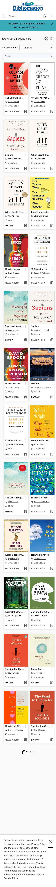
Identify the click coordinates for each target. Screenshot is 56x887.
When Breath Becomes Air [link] (40, 155)
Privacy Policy (38, 844)
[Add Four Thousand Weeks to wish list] (51, 226)
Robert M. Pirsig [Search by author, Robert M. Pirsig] (40, 616)
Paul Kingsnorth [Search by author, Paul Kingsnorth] (14, 616)
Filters (7, 56)
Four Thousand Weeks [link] (40, 212)
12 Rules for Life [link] (39, 269)
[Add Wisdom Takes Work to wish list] (25, 569)
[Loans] (45, 16)
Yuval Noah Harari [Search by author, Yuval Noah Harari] (15, 159)
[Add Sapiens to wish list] (25, 169)
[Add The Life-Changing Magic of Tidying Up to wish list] (25, 340)
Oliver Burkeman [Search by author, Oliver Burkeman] (41, 216)
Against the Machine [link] (14, 612)
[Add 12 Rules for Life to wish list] (51, 283)
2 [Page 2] (27, 752)
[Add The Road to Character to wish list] (25, 683)
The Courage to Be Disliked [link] (14, 98)
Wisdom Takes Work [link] (14, 555)
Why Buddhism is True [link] (40, 440)
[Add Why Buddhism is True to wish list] (51, 454)
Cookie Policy (11, 878)
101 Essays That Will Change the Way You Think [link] (40, 98)
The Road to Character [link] (14, 669)
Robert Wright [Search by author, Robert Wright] (39, 444)
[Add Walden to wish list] (51, 397)
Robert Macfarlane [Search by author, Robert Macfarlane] (41, 501)
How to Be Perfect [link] (40, 555)
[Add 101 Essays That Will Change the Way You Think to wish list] (51, 112)
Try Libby (13, 23)
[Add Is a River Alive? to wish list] (51, 512)
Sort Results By (10, 47)
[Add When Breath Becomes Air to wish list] (51, 169)
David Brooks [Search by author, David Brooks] (13, 273)
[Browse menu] (51, 16)
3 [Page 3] (30, 752)
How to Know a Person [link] (14, 269)
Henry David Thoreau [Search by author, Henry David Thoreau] (42, 387)
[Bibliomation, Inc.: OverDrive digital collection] (28, 6)
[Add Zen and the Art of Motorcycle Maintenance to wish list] (51, 626)
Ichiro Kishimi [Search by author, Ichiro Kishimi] (13, 102)
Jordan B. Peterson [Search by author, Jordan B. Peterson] (41, 273)
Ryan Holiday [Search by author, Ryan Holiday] (13, 559)
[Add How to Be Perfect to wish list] (51, 569)
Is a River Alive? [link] (39, 498)
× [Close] (50, 842)
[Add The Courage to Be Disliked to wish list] (25, 112)
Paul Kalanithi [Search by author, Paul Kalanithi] (39, 159)
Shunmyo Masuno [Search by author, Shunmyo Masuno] (15, 730)
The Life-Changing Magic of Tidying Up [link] (14, 326)
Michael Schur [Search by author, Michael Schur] (40, 559)
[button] (46, 39)
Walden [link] (35, 383)
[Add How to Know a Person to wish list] (25, 283)
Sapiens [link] (9, 155)
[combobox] (22, 16)
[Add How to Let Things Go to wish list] (25, 740)
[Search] (4, 16)
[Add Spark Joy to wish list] (51, 683)
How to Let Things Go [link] (14, 726)
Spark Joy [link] (36, 669)
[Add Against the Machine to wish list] (25, 626)
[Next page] (34, 752)
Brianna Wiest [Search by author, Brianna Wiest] (39, 102)
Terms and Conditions (15, 844)
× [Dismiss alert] (52, 24)
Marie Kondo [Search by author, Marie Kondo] (13, 330)
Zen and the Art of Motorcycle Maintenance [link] (40, 612)
